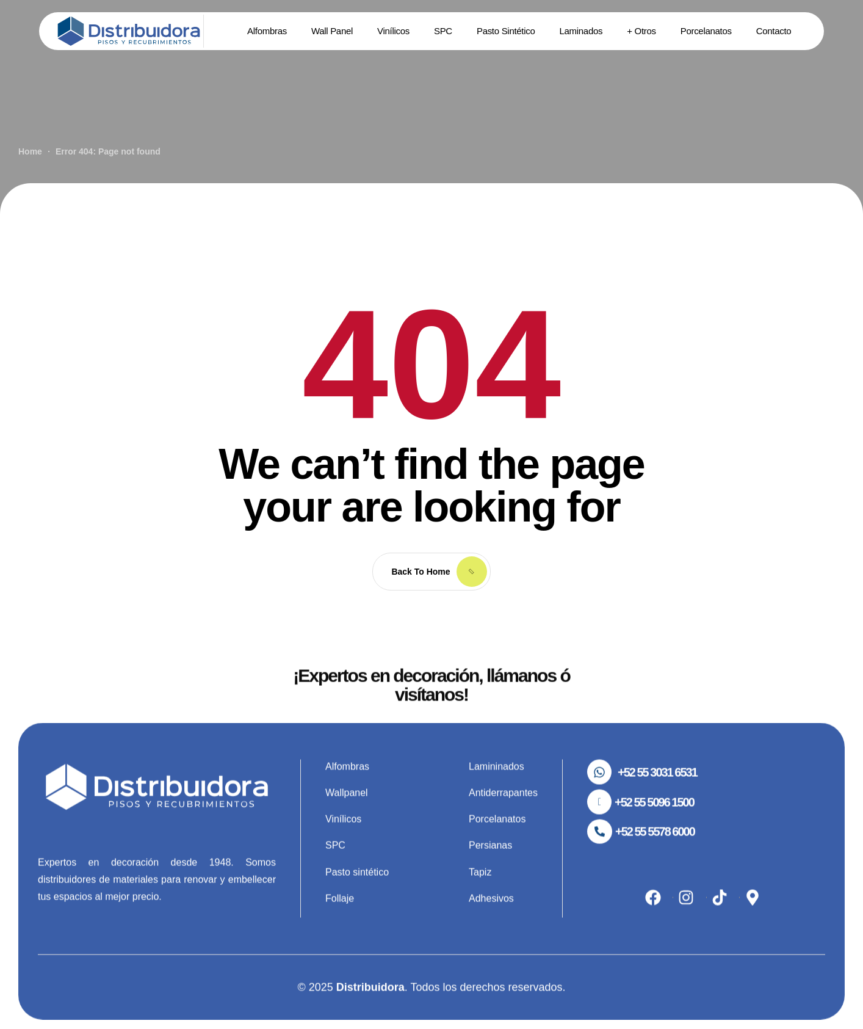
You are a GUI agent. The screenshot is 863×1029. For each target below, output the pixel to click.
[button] (642, 790)
